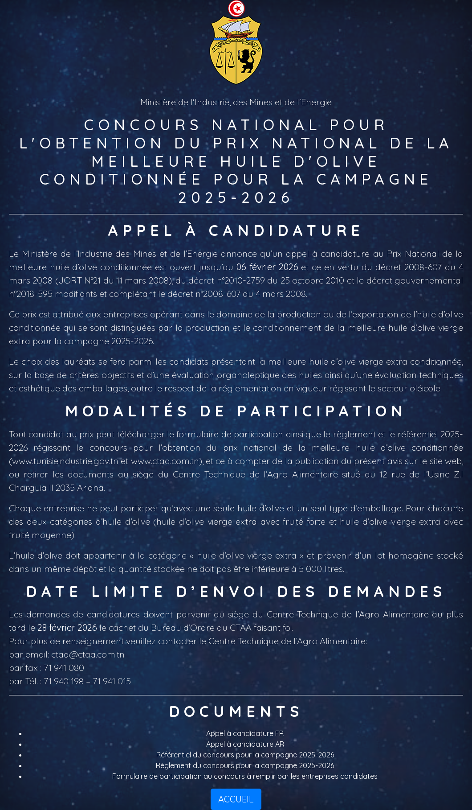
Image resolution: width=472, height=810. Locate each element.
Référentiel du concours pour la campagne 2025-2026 (245, 754)
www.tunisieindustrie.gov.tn (65, 460)
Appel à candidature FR (245, 733)
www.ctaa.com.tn (165, 460)
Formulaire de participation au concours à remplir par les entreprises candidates (245, 776)
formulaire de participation (229, 434)
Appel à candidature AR (245, 744)
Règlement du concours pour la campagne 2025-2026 (245, 765)
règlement (354, 434)
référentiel (418, 434)
